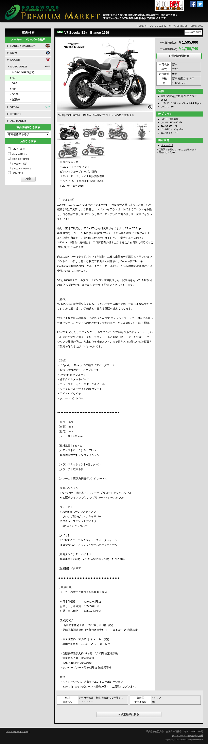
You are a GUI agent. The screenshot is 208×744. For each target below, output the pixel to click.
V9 (14, 88)
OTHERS (15, 114)
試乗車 (16, 99)
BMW (13, 52)
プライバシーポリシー (17, 731)
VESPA (14, 107)
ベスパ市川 (167, 145)
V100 (15, 94)
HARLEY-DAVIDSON (23, 45)
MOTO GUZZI (18, 66)
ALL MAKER (18, 120)
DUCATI (15, 59)
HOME (140, 26)
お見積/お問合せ (179, 56)
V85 (14, 83)
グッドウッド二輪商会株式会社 (187, 735)
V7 (14, 77)
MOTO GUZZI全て (23, 72)
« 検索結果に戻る (129, 714)
